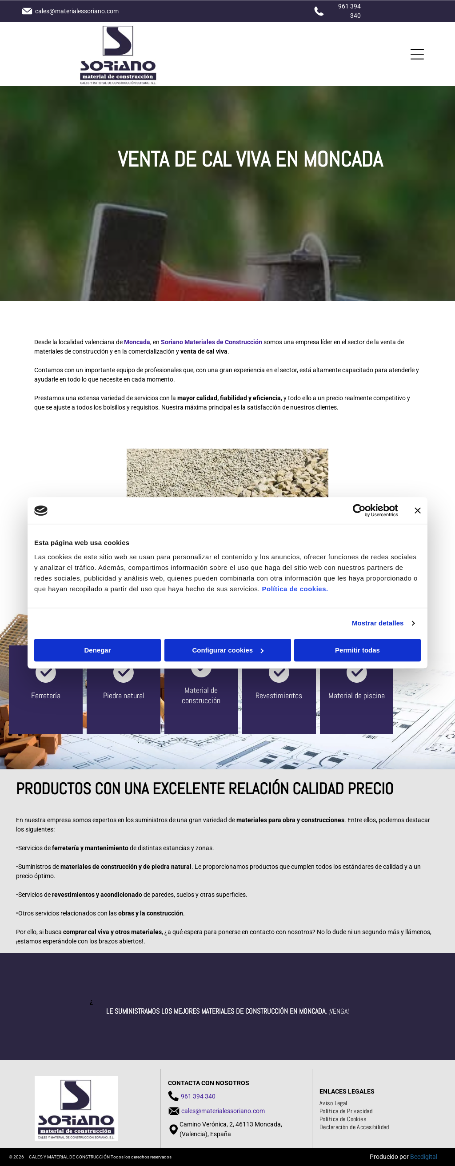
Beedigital (423, 1156)
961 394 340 (198, 1096)
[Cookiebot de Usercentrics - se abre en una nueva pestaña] (359, 510)
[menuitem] (336, 1103)
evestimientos (280, 695)
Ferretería (45, 695)
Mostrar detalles (378, 623)
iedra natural (125, 695)
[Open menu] (417, 54)
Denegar (97, 650)
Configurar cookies (227, 650)
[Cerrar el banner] (418, 511)
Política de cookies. (295, 589)
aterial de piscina (359, 695)
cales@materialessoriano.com (223, 1110)
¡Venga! (338, 1011)
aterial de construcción (201, 695)
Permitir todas (357, 650)
